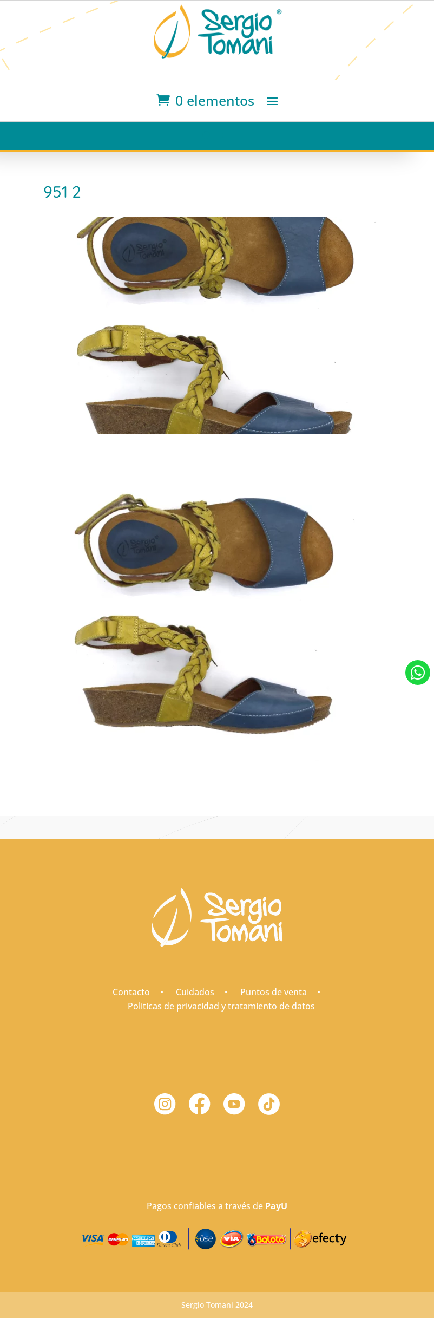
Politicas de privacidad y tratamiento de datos (221, 1006)
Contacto (131, 992)
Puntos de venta (273, 992)
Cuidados (195, 992)
